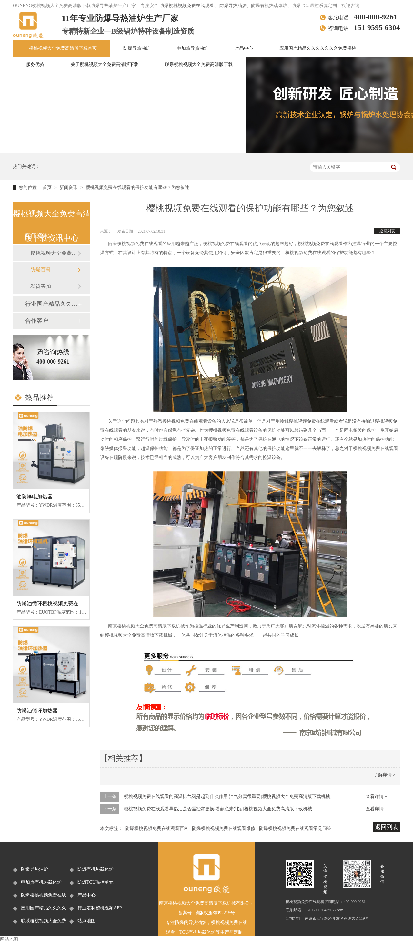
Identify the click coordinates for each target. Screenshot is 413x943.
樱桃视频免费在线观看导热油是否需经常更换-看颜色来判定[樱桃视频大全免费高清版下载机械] (219, 808)
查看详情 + (376, 796)
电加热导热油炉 (192, 48)
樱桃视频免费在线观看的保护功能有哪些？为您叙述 (137, 187)
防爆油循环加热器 (37, 710)
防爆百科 (40, 269)
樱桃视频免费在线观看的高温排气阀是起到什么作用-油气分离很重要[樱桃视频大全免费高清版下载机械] (228, 796)
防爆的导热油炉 (190, 922)
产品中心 (244, 48)
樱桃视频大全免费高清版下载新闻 (53, 253)
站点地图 (86, 920)
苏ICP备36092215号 (215, 912)
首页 (48, 187)
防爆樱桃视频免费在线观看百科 (156, 828)
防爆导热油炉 (233, 5)
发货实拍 (40, 286)
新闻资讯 (69, 187)
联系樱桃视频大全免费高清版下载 (199, 64)
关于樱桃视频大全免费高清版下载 (104, 64)
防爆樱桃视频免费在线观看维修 (223, 828)
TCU (183, 932)
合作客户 (36, 320)
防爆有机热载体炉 (95, 869)
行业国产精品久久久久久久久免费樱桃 (51, 304)
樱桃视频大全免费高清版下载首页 (63, 48)
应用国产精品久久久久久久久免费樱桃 (317, 48)
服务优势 (35, 64)
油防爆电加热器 (34, 496)
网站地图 (9, 939)
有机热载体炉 (202, 932)
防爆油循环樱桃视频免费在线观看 (55, 603)
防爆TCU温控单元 (95, 882)
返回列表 (387, 231)
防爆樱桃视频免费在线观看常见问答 (295, 828)
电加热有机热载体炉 (41, 882)
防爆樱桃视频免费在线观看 (187, 5)
